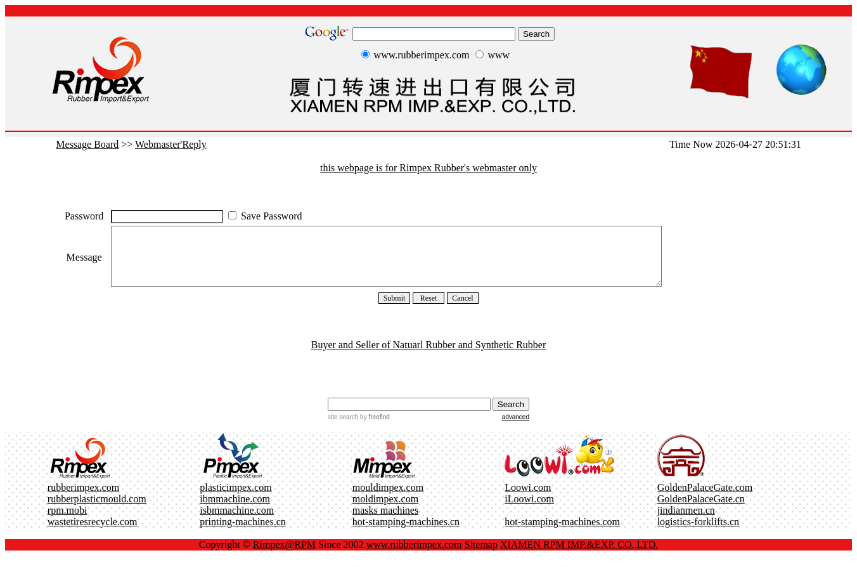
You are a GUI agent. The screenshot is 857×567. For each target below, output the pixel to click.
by (373, 428)
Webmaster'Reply (171, 144)
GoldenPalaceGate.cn (701, 510)
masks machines (385, 521)
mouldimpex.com (387, 498)
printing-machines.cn (243, 533)
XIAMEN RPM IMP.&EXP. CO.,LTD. (579, 556)
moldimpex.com (385, 510)
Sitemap (481, 556)
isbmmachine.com (237, 521)
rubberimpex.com (83, 498)
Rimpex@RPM (284, 556)
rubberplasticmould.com (97, 510)
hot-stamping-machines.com (562, 533)
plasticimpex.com (235, 498)
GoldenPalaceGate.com (705, 498)
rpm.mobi (67, 521)
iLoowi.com (529, 510)
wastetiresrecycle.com (93, 533)
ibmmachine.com (235, 510)
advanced (515, 428)
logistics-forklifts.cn (698, 533)
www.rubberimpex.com (414, 556)
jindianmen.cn (686, 521)
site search (343, 428)
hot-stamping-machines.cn (406, 533)
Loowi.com (528, 498)
